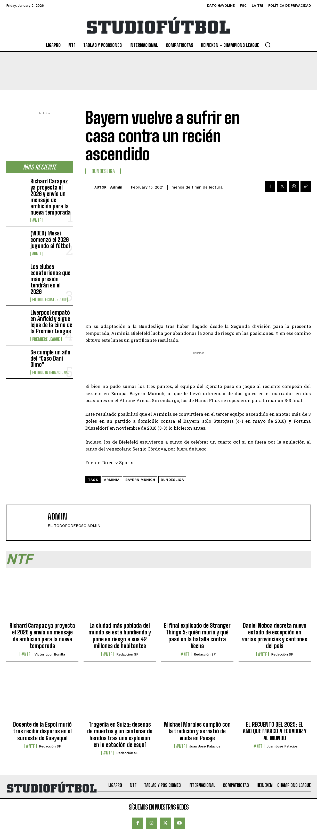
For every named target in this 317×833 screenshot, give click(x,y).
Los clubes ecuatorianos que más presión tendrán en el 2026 (50, 279)
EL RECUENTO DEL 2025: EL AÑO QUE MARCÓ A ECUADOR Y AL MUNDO (274, 731)
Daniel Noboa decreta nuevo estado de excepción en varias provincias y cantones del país (274, 635)
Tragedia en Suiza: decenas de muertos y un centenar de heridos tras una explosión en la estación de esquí (119, 734)
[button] (268, 45)
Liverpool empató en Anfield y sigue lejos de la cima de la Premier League (51, 322)
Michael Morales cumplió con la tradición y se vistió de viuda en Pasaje (197, 731)
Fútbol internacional (50, 372)
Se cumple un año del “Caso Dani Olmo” (50, 358)
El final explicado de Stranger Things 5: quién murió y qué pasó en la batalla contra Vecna (197, 635)
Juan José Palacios (204, 746)
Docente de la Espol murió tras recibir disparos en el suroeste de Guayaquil (42, 731)
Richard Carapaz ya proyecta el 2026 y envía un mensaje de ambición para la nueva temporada (50, 197)
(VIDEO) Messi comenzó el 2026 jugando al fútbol (50, 239)
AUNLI (36, 254)
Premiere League (46, 339)
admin (116, 187)
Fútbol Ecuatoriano (49, 300)
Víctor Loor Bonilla (50, 654)
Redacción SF (127, 654)
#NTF (36, 220)
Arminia (112, 480)
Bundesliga (103, 171)
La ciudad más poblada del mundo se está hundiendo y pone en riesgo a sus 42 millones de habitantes (119, 635)
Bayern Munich (140, 480)
